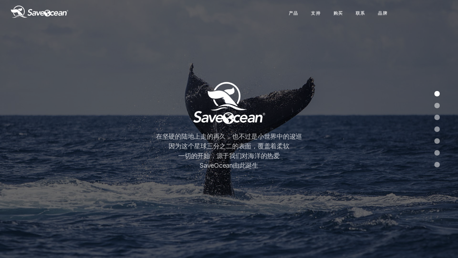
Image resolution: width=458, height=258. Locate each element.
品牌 (383, 13)
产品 (293, 13)
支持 (316, 13)
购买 (338, 13)
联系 (360, 13)
